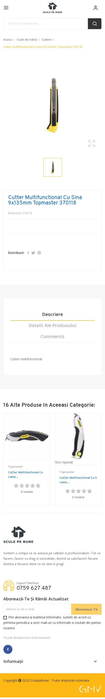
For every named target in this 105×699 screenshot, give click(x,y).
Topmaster (15, 466)
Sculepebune (40, 680)
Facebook (7, 649)
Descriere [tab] (52, 314)
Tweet (33, 252)
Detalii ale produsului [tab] (52, 325)
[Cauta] (52, 23)
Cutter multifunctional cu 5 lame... (78, 480)
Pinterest (39, 252)
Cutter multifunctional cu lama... (25, 475)
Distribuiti (28, 252)
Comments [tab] (52, 336)
